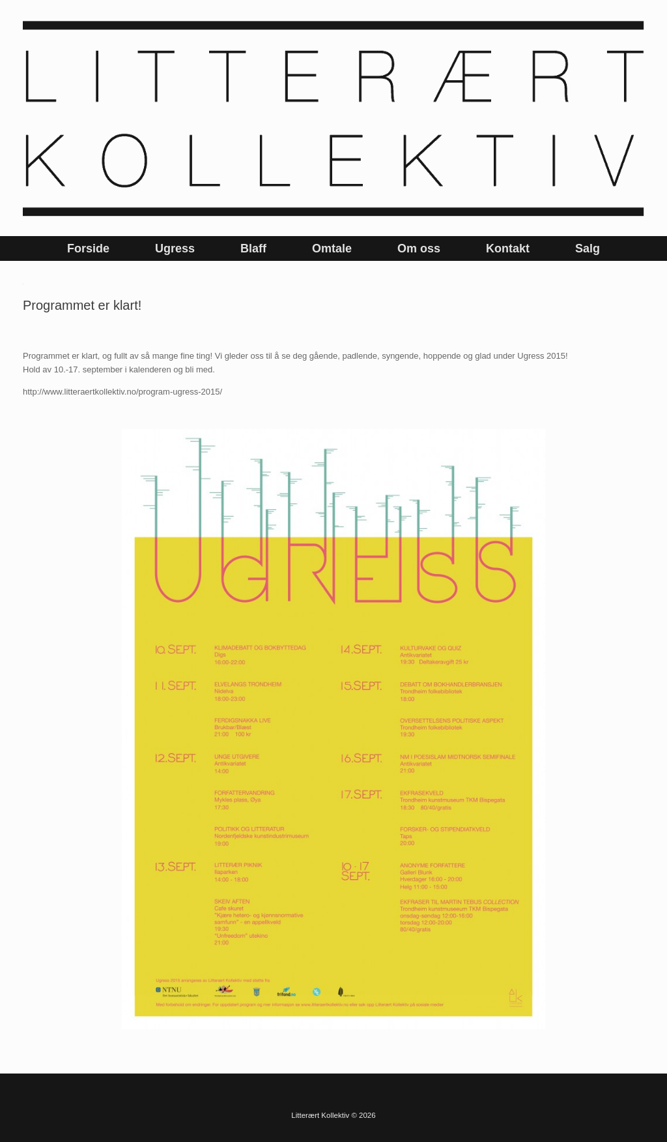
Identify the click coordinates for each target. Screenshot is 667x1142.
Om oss (418, 248)
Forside (88, 248)
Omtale (332, 248)
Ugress (175, 248)
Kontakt (508, 248)
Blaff (253, 248)
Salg (587, 248)
